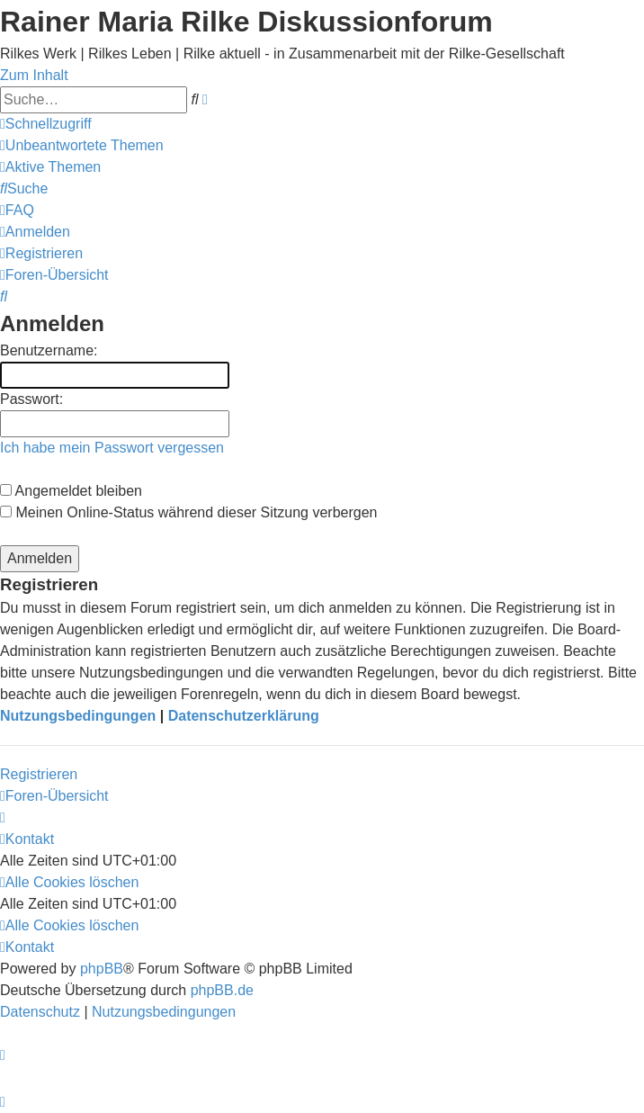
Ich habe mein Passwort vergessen (112, 447)
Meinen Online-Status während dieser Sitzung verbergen (188, 512)
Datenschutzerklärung (243, 715)
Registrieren (38, 774)
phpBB (101, 968)
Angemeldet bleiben (71, 490)
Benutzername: (49, 350)
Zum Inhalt (34, 75)
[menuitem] (82, 145)
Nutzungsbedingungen (78, 715)
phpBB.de (222, 990)
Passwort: (31, 399)
